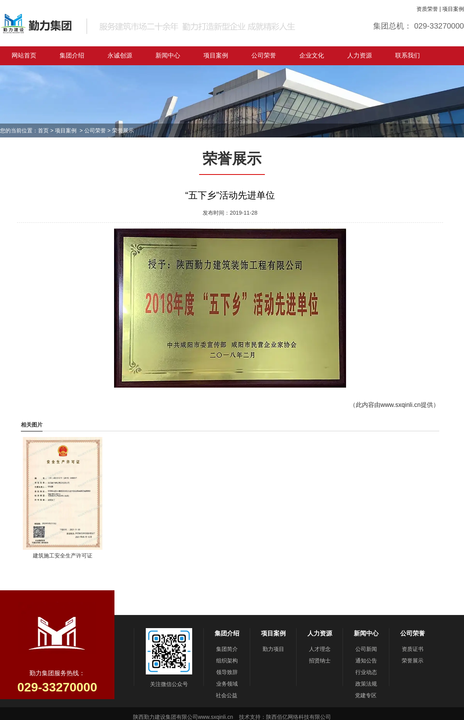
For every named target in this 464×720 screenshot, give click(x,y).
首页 (43, 130)
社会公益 (226, 695)
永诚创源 (119, 55)
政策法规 (366, 684)
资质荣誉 (427, 9)
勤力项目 (273, 649)
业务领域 (227, 684)
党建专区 (366, 695)
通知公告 (366, 660)
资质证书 (412, 649)
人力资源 (359, 55)
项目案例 (453, 9)
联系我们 (407, 55)
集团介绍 (72, 55)
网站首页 (24, 55)
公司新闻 (366, 649)
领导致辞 (227, 672)
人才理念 (320, 649)
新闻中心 (167, 55)
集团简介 (227, 649)
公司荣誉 (263, 55)
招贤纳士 (320, 660)
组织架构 (227, 660)
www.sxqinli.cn (400, 405)
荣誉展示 (412, 660)
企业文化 (311, 55)
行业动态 (366, 672)
